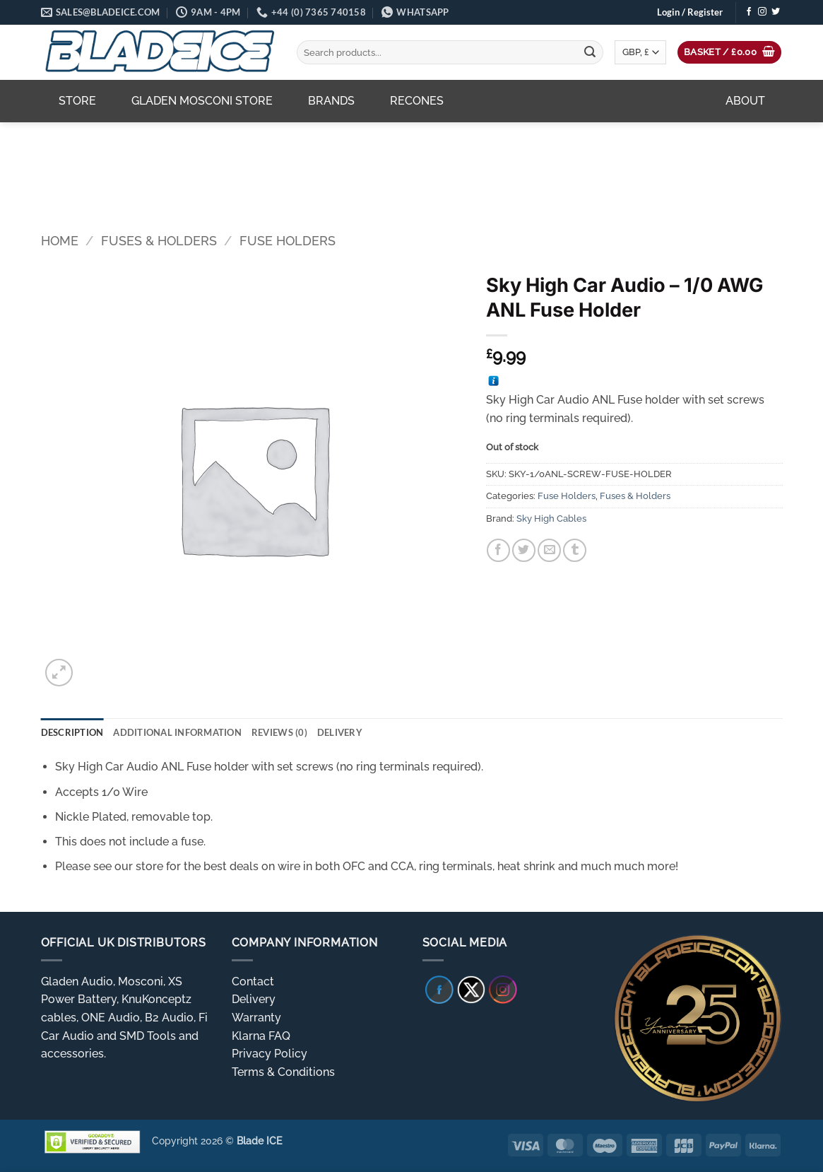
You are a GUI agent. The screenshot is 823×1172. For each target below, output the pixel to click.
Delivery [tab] (339, 732)
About (745, 100)
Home (59, 240)
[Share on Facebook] (498, 550)
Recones (417, 100)
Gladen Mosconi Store (202, 100)
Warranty (256, 1017)
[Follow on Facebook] (749, 12)
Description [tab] (72, 732)
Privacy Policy (269, 1053)
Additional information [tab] (177, 732)
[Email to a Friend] (549, 550)
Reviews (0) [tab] (279, 732)
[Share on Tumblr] (574, 550)
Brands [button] (331, 100)
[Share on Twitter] (523, 550)
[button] (690, 12)
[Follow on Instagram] (762, 12)
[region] (411, 167)
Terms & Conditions (283, 1072)
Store (77, 100)
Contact (253, 981)
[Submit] (590, 52)
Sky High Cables (551, 518)
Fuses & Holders (159, 240)
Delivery (254, 999)
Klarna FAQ (261, 1036)
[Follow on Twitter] (775, 12)
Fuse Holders (287, 240)
